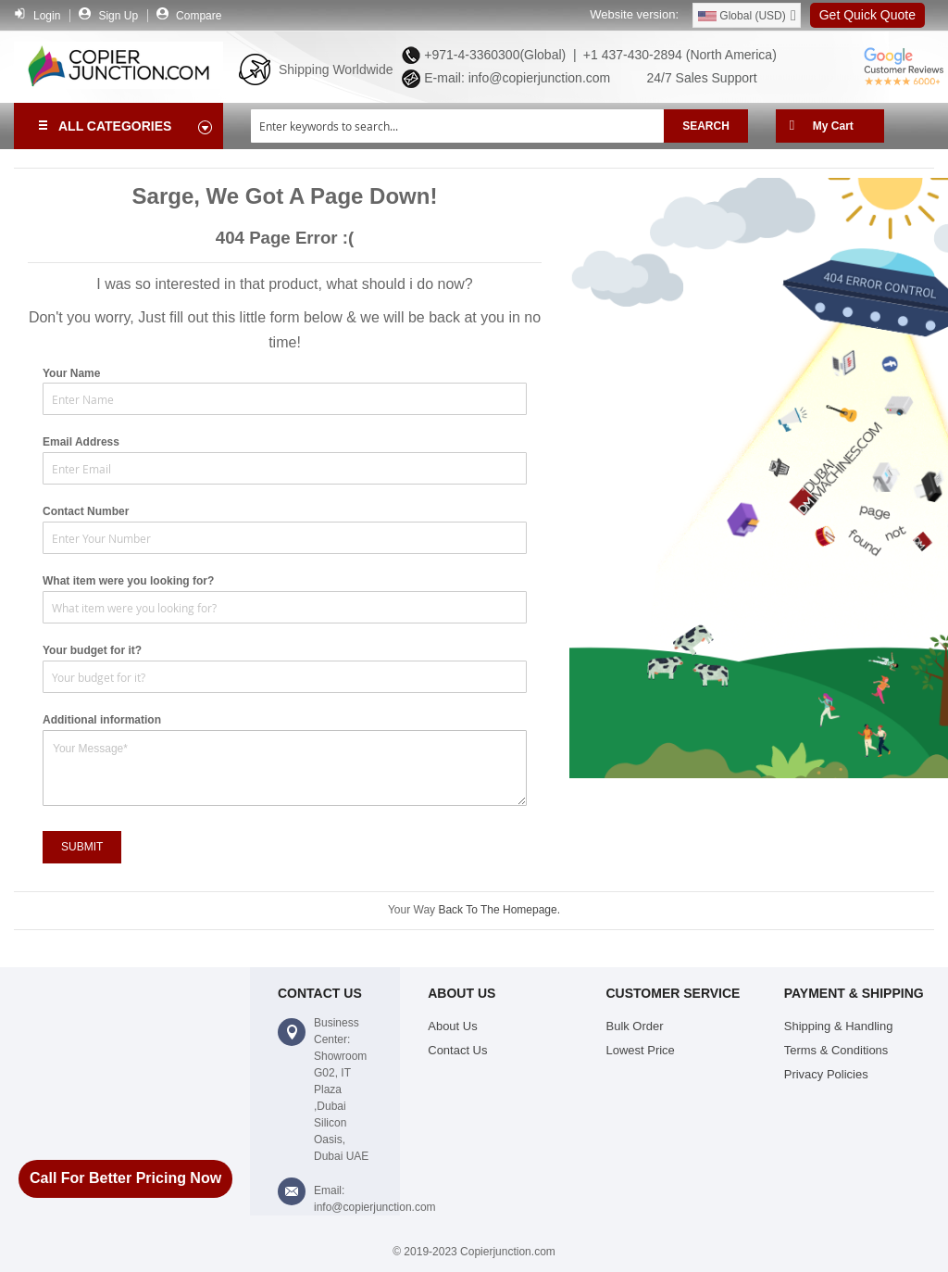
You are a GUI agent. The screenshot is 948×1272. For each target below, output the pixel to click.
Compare (198, 15)
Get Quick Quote (867, 14)
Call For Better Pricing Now (125, 1178)
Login (46, 15)
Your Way (413, 909)
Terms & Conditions (836, 1050)
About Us (452, 1026)
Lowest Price (640, 1050)
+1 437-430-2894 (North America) (678, 54)
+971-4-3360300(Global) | (496, 54)
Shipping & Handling (838, 1026)
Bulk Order (635, 1026)
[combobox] (457, 126)
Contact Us (457, 1050)
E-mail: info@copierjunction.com (513, 77)
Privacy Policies (826, 1074)
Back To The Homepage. (499, 909)
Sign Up (118, 15)
